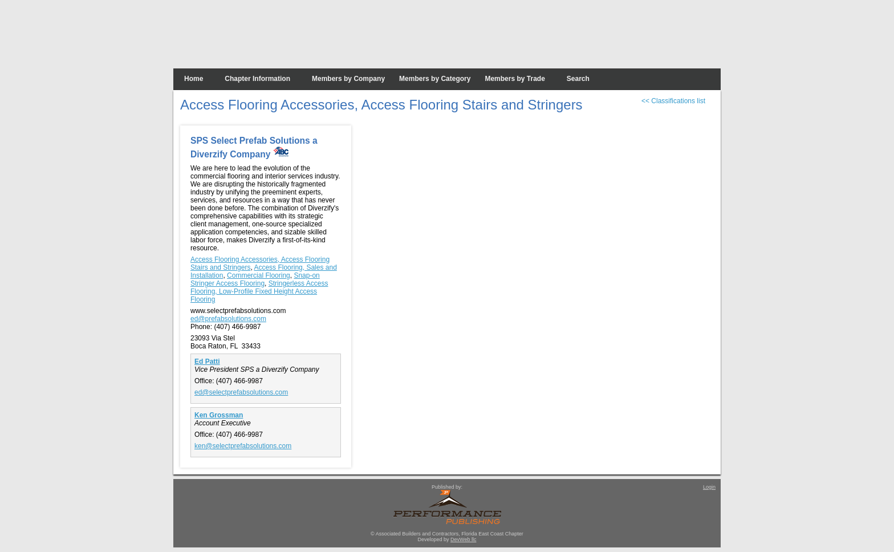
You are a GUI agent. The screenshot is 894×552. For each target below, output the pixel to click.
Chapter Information (257, 79)
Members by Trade (514, 79)
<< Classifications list (673, 101)
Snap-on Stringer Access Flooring (255, 279)
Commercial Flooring (258, 275)
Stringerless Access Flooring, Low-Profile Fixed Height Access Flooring (259, 291)
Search (578, 79)
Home (193, 79)
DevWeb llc (463, 539)
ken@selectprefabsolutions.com (242, 446)
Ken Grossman (218, 415)
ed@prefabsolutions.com (228, 319)
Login (709, 487)
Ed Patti (207, 362)
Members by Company (348, 79)
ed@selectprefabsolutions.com (241, 392)
